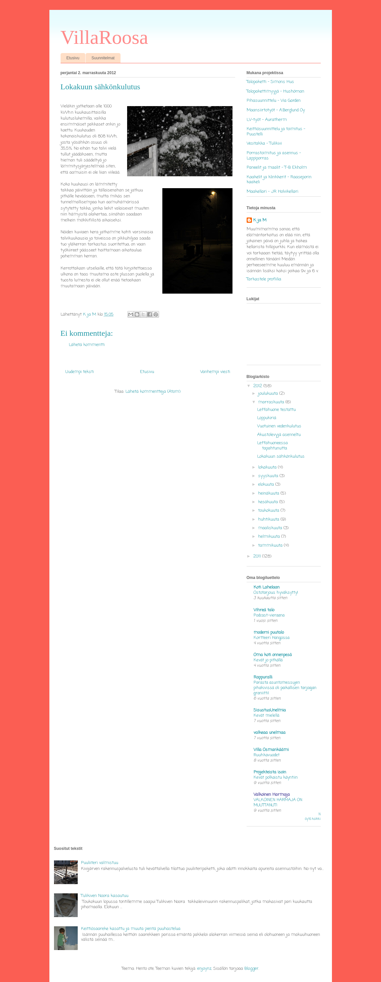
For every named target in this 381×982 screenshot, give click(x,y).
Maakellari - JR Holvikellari (272, 191)
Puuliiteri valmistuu (99, 863)
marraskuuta (272, 402)
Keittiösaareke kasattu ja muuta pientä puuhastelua (130, 929)
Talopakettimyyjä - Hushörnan (275, 91)
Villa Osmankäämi (271, 750)
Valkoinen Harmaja (272, 795)
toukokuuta (269, 510)
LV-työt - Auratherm (267, 120)
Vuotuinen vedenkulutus (279, 426)
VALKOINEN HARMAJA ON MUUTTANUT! (278, 802)
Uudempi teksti (80, 372)
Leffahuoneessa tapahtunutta (272, 445)
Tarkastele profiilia (264, 279)
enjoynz (204, 969)
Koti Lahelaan (267, 587)
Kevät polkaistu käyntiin (276, 777)
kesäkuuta (268, 502)
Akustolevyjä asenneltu (279, 435)
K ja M (259, 220)
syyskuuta (269, 476)
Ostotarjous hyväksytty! (276, 593)
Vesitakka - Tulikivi (264, 143)
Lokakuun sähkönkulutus (281, 456)
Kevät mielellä (266, 715)
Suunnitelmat (103, 58)
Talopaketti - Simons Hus (270, 82)
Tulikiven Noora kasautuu (104, 896)
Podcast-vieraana (269, 615)
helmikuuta (269, 537)
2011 (257, 556)
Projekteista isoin (270, 772)
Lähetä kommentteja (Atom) (152, 392)
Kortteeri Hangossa (271, 638)
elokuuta (266, 484)
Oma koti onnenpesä (273, 655)
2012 (258, 386)
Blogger (251, 969)
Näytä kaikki (313, 817)
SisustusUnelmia (270, 710)
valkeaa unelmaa (270, 733)
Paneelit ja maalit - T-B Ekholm (277, 167)
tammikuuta (271, 545)
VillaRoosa (104, 37)
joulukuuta (268, 393)
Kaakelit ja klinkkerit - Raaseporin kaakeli (279, 180)
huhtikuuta (269, 519)
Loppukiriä (266, 418)
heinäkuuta (269, 493)
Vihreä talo (264, 610)
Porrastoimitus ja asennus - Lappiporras (274, 155)
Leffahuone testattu (276, 410)
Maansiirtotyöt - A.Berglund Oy (276, 110)
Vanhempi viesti (215, 372)
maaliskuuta (271, 528)
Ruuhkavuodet (267, 755)
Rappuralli (263, 677)
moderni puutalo (269, 632)
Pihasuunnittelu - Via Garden (274, 101)
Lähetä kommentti (87, 345)
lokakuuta (268, 467)
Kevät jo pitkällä (268, 660)
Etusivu (73, 58)
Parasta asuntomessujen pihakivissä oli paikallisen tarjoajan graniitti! (285, 687)
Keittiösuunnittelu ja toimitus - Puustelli (276, 131)
